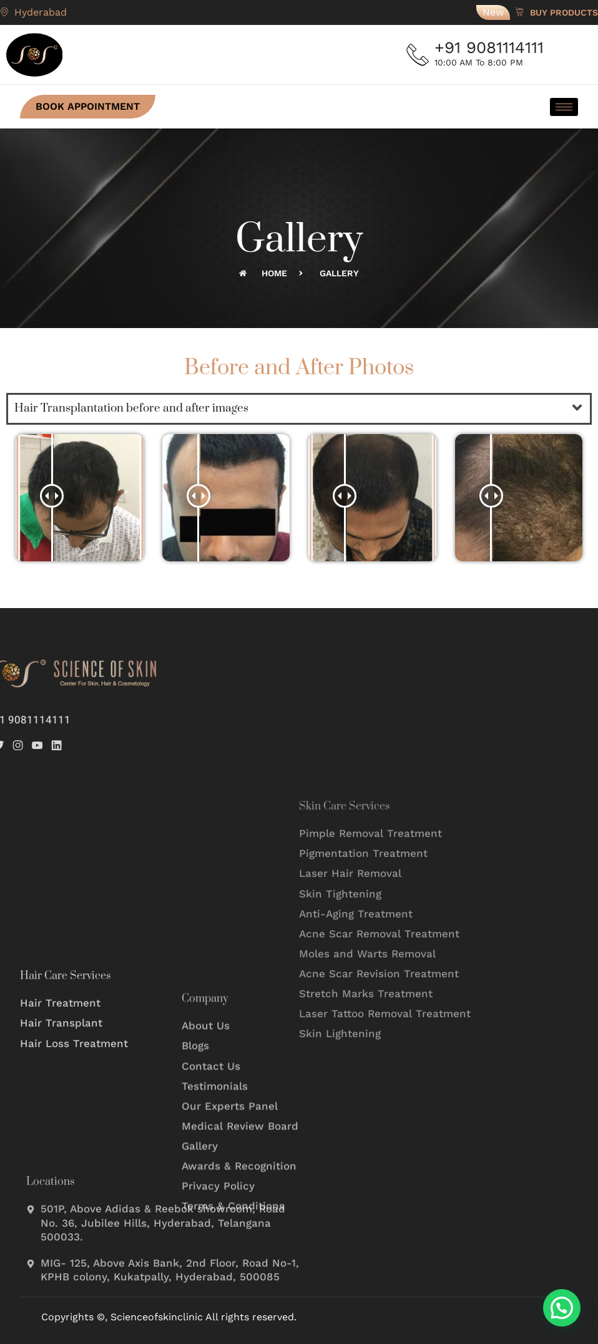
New (493, 12)
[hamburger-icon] (564, 107)
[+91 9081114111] (418, 54)
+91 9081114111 (491, 47)
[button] (577, 408)
